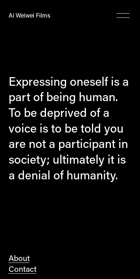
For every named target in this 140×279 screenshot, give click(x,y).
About (19, 258)
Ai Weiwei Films (29, 15)
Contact (23, 269)
